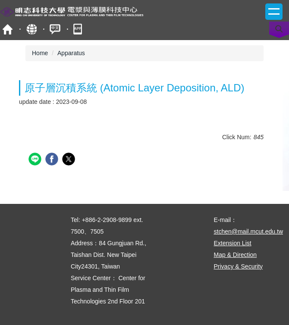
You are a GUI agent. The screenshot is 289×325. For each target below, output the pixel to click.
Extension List (232, 243)
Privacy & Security (238, 266)
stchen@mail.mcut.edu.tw (248, 231)
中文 (55, 29)
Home (40, 53)
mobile (78, 29)
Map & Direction (235, 254)
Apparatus (71, 53)
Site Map (31, 29)
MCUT (7, 29)
